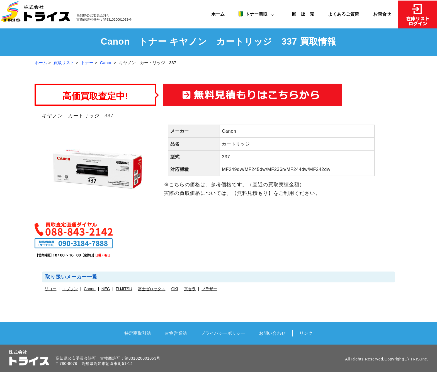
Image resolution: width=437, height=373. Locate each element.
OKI (174, 289)
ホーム (218, 13)
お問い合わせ (272, 333)
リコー (50, 289)
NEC (105, 289)
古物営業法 (176, 333)
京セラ (190, 289)
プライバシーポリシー (223, 333)
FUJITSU (124, 289)
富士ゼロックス (151, 289)
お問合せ (382, 13)
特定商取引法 (137, 333)
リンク (306, 333)
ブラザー (209, 289)
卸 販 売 (305, 13)
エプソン (70, 289)
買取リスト (64, 62)
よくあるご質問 (343, 13)
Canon (106, 62)
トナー (87, 62)
